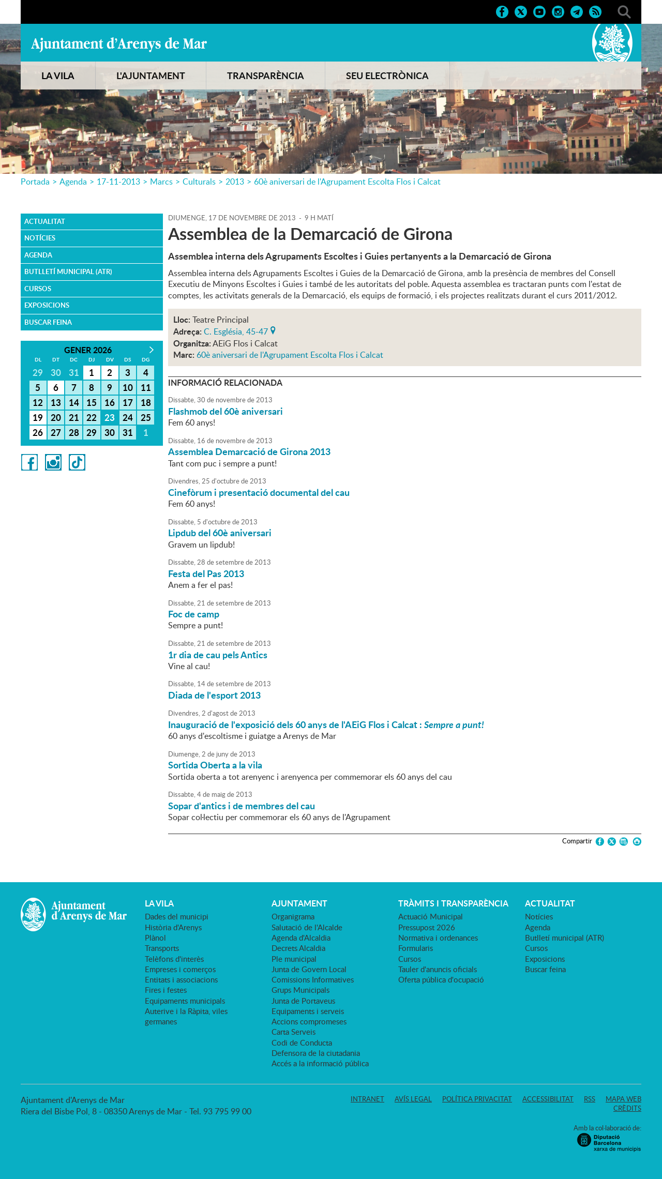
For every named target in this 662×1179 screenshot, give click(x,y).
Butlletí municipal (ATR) (68, 271)
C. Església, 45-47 (236, 330)
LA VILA (57, 75)
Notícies (39, 238)
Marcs (161, 181)
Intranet (367, 1099)
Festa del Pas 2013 (206, 573)
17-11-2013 (118, 181)
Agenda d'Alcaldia (301, 937)
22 (91, 417)
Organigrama (293, 916)
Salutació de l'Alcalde (307, 927)
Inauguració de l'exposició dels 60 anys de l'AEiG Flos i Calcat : (326, 724)
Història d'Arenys (173, 927)
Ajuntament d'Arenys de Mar (119, 44)
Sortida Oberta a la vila (215, 765)
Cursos (37, 288)
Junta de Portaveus (303, 1000)
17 (128, 402)
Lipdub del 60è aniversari (220, 532)
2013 (234, 181)
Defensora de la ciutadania (316, 1053)
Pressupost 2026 (426, 927)
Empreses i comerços (180, 969)
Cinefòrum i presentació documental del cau (259, 492)
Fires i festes (166, 990)
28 (74, 432)
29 (91, 432)
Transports (162, 948)
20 (56, 417)
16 (109, 402)
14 (74, 402)
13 (56, 402)
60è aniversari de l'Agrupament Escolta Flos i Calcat (347, 181)
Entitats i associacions (181, 979)
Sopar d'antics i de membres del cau (241, 805)
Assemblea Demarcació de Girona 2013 (249, 451)
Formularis (415, 948)
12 (38, 402)
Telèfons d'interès (174, 959)
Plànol (155, 937)
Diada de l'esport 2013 (214, 695)
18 (146, 402)
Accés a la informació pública (320, 1063)
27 (56, 432)
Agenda (73, 181)
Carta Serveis (293, 1031)
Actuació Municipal (430, 916)
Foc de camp (193, 614)
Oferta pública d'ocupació (441, 979)
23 (109, 417)
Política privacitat (477, 1099)
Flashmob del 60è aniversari (225, 411)
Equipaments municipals (185, 1000)
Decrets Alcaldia (298, 948)
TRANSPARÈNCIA (265, 75)
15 (91, 402)
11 (146, 387)
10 (128, 387)
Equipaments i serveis (308, 1011)
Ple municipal (294, 959)
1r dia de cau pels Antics (217, 654)
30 (109, 432)
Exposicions (46, 305)
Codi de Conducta (302, 1042)
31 (128, 432)
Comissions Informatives (313, 979)
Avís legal (413, 1099)
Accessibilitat (548, 1099)
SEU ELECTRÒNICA (387, 75)
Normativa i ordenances (438, 937)
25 (146, 417)
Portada (35, 181)
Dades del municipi (176, 916)
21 (74, 417)
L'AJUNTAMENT (150, 75)
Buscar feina (48, 322)
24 (128, 417)
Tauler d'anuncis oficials (437, 969)
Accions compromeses (309, 1021)
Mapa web (623, 1099)
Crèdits (627, 1108)
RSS (589, 1099)
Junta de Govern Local (309, 969)
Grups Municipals (300, 990)
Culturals (199, 181)
